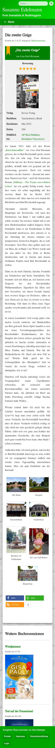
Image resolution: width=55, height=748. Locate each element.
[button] (15, 598)
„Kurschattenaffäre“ (14, 150)
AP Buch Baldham (31, 135)
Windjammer (13, 646)
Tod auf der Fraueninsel (19, 711)
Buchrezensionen (38, 41)
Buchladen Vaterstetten (33, 139)
